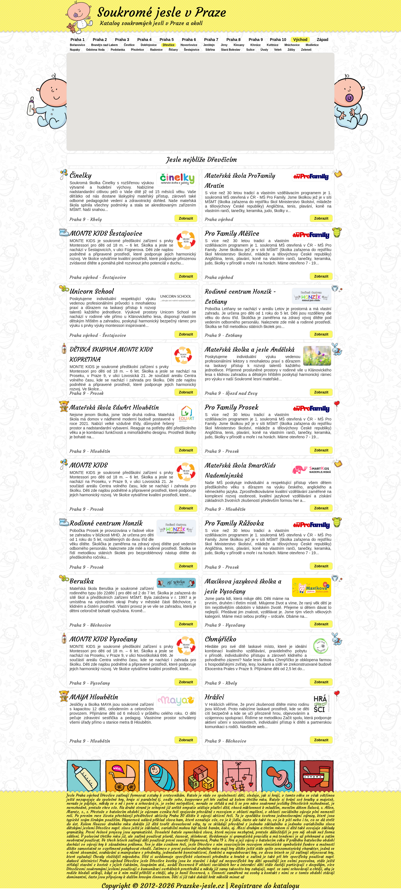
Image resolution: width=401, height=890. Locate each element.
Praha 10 (278, 39)
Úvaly (264, 49)
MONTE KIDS (88, 465)
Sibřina (210, 49)
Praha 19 (216, 840)
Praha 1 (77, 39)
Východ (300, 39)
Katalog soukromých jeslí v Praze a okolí (151, 23)
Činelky (80, 175)
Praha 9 (256, 39)
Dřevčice (169, 45)
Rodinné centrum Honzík (106, 523)
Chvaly (98, 856)
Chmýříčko (220, 639)
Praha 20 (176, 815)
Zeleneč (306, 49)
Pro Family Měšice (232, 233)
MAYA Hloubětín (94, 697)
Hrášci (214, 697)
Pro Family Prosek (231, 407)
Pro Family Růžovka (234, 523)
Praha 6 (189, 39)
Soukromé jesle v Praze (161, 12)
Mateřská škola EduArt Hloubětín (114, 407)
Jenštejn (209, 45)
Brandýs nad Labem (104, 45)
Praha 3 (122, 39)
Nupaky (75, 49)
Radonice (156, 49)
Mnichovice (292, 45)
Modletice (312, 45)
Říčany (173, 49)
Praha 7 (211, 39)
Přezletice (137, 49)
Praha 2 (100, 39)
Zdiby (291, 49)
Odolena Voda (95, 49)
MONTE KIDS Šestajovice (106, 233)
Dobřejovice (149, 45)
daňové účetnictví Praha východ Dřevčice (103, 861)
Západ (322, 39)
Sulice (250, 49)
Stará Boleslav (230, 49)
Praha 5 (167, 39)
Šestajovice (191, 49)
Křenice (255, 45)
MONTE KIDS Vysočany (103, 639)
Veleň (278, 49)
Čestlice (129, 45)
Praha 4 (144, 39)
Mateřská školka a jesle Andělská (249, 349)
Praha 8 (233, 39)
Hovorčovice (188, 45)
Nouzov (99, 824)
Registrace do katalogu (264, 886)
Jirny (224, 45)
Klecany (239, 45)
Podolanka (118, 49)
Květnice (272, 45)
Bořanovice (77, 45)
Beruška (82, 581)
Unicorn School (92, 291)
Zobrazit (186, 218)
